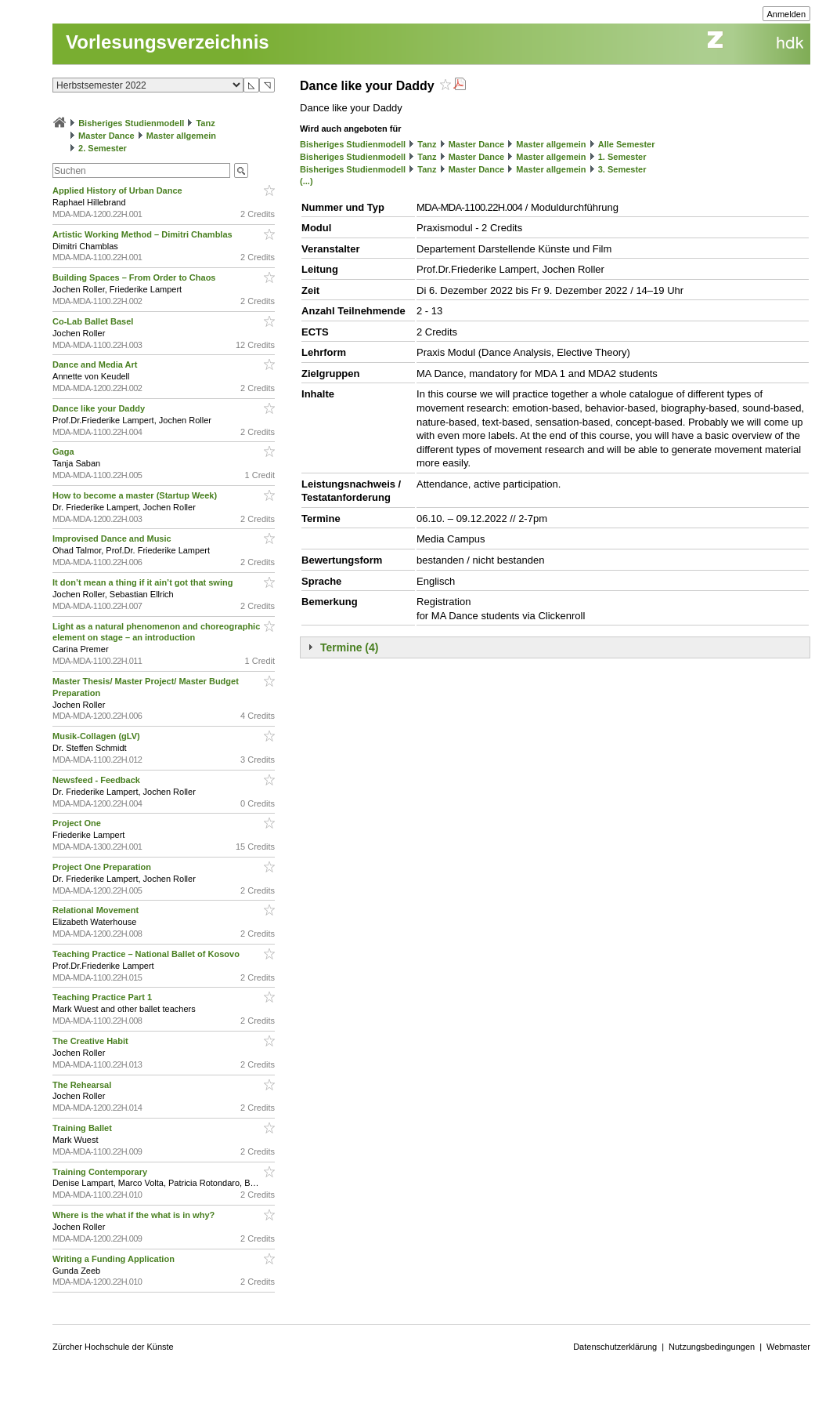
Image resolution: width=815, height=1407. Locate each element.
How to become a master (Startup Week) (135, 495)
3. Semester (622, 169)
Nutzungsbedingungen (712, 1346)
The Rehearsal (83, 1085)
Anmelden (786, 14)
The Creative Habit (91, 1041)
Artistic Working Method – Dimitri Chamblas (143, 234)
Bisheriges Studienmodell (131, 123)
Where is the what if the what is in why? (134, 1215)
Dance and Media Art (95, 364)
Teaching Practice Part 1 (103, 997)
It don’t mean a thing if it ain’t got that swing (143, 582)
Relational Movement (96, 910)
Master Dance (106, 135)
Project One (77, 823)
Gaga (64, 451)
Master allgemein (181, 135)
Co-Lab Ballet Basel (93, 321)
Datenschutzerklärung (615, 1346)
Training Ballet (83, 1128)
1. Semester (622, 156)
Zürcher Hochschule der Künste (113, 1346)
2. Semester (102, 148)
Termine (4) (349, 647)
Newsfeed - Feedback (97, 780)
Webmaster (788, 1346)
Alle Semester (626, 144)
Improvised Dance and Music (113, 538)
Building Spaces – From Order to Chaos (135, 277)
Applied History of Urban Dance (118, 190)
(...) (306, 181)
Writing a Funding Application (114, 1259)
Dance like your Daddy (99, 408)
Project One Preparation (102, 867)
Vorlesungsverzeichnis (167, 42)
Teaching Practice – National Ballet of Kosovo (147, 954)
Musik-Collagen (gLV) (97, 736)
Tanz (205, 123)
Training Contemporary (101, 1172)
